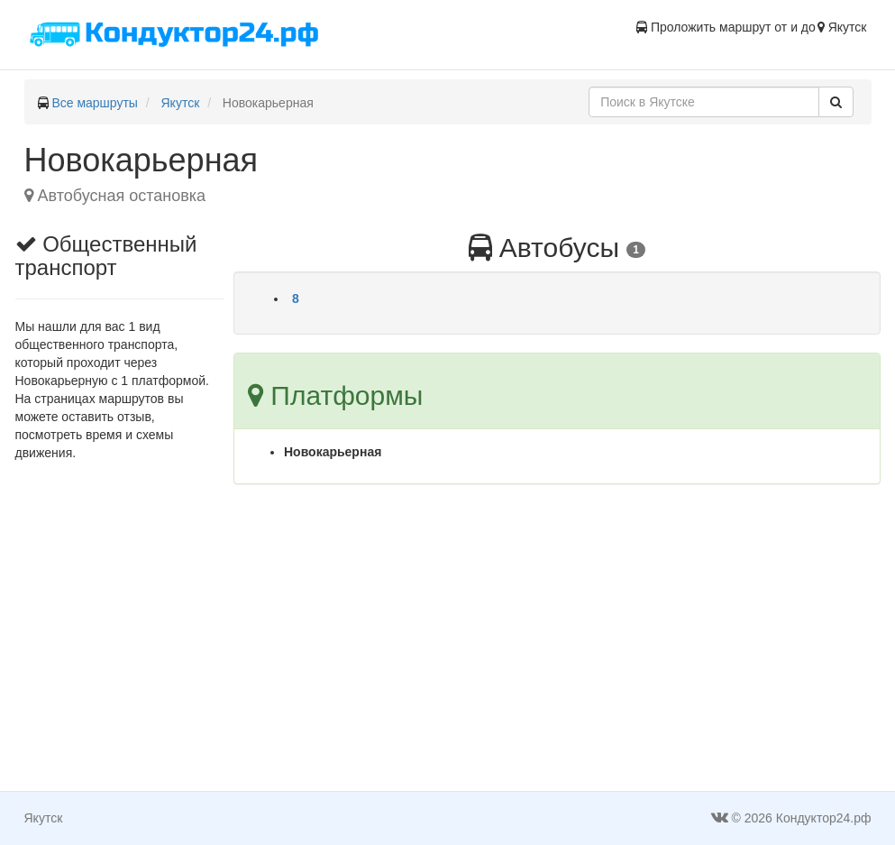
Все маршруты (94, 103)
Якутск (180, 103)
